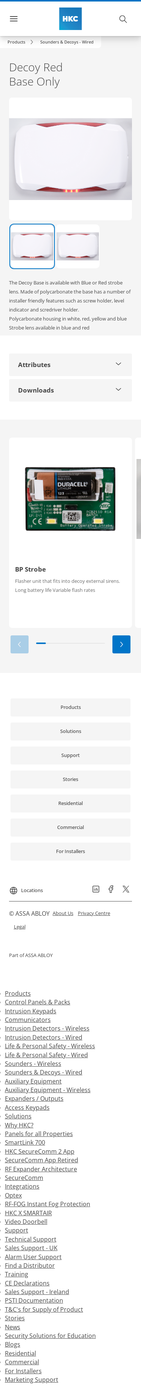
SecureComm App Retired (41, 1160)
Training (16, 1274)
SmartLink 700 (25, 1142)
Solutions (18, 1116)
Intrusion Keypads (30, 1011)
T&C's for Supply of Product (44, 1309)
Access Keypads (27, 1107)
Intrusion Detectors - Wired (43, 1037)
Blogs (12, 1344)
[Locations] (26, 887)
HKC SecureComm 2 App (39, 1151)
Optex (13, 1195)
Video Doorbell (26, 1221)
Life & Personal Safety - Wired (46, 1055)
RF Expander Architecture (41, 1169)
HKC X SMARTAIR (28, 1213)
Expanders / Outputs (34, 1098)
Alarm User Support (33, 1257)
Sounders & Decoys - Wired (43, 1072)
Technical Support (30, 1239)
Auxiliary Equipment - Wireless (48, 1090)
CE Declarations (27, 1283)
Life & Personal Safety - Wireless (50, 1046)
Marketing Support (31, 1379)
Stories (15, 1318)
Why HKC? (19, 1125)
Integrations (22, 1186)
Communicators (28, 1020)
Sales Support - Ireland (37, 1292)
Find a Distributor (30, 1265)
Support (16, 1230)
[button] (67, 42)
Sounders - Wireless (33, 1063)
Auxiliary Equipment (33, 1081)
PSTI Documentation (34, 1300)
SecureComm (24, 1178)
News (12, 1327)
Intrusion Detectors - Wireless (47, 1028)
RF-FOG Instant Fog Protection (47, 1204)
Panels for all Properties (39, 1134)
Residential (20, 1353)
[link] (22, 42)
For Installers (23, 1371)
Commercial (22, 1362)
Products (18, 993)
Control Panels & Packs (37, 1002)
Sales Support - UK (31, 1248)
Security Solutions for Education (50, 1336)
